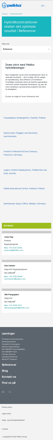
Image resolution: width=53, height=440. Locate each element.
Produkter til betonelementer (12, 339)
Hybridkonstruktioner (16, 14)
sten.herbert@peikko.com (15, 279)
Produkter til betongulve (11, 344)
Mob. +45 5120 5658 (13, 248)
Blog (5, 371)
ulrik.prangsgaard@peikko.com (16, 308)
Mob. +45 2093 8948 (13, 276)
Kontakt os (9, 377)
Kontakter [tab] (8, 225)
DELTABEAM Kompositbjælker (13, 349)
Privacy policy (7, 407)
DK (43, 5)
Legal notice (6, 414)
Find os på (9, 383)
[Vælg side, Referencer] (26, 49)
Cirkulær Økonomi (9, 354)
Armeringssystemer (9, 342)
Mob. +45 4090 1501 (13, 305)
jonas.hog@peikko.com (13, 250)
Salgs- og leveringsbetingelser (13, 420)
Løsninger (5, 14)
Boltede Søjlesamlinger (10, 347)
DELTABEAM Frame (9, 351)
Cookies (5, 429)
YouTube (3, 391)
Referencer (9, 365)
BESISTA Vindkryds (9, 359)
